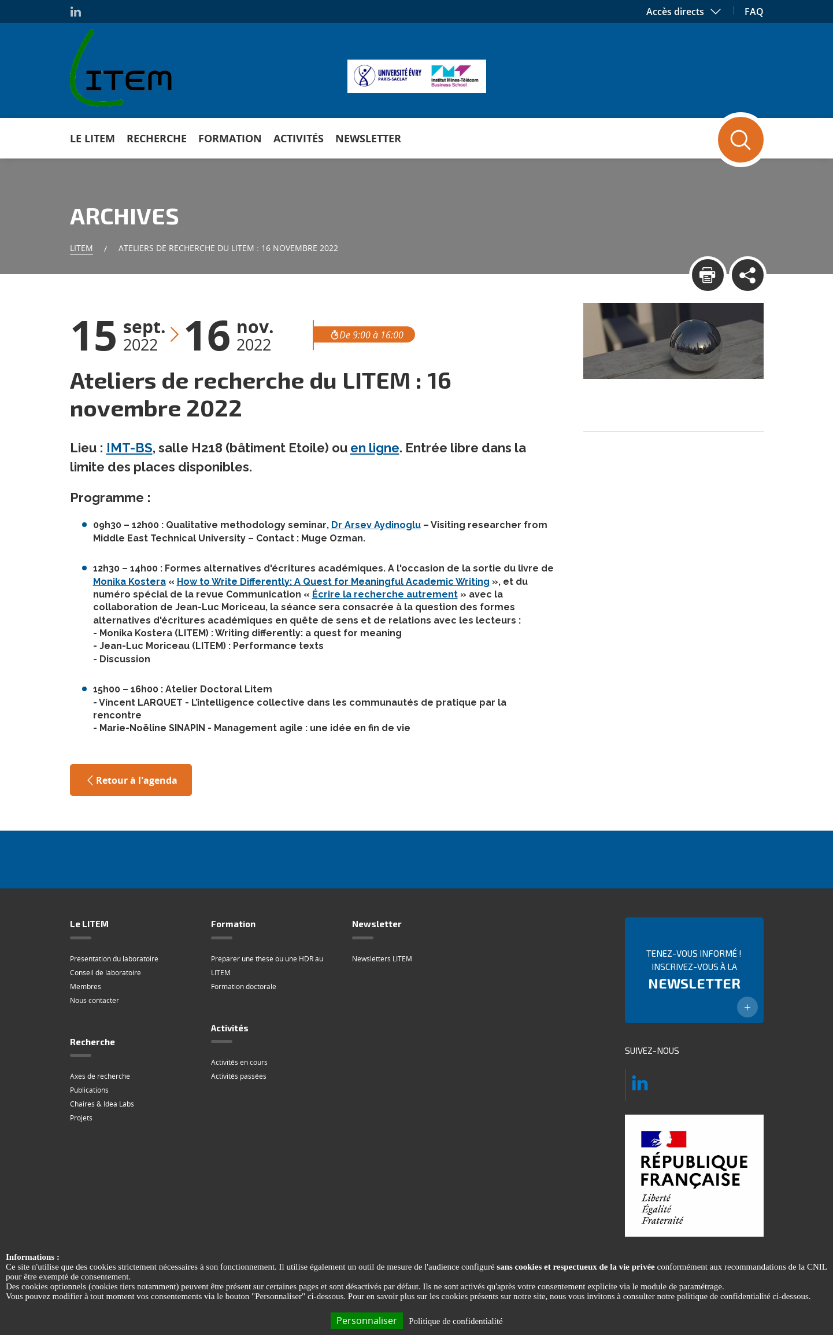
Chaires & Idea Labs (102, 1104)
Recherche (157, 138)
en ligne (374, 447)
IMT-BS (129, 447)
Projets (81, 1118)
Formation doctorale (243, 986)
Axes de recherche (100, 1076)
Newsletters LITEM (382, 959)
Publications (89, 1090)
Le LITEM (92, 138)
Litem (81, 247)
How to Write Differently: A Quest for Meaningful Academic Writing (333, 581)
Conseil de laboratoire (105, 973)
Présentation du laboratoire (114, 959)
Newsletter (368, 138)
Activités (298, 138)
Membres (85, 986)
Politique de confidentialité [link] (455, 1321)
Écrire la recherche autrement (385, 594)
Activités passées (238, 1076)
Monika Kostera (129, 581)
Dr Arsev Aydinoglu (376, 524)
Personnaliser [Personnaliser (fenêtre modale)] (366, 1320)
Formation (230, 138)
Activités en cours (239, 1062)
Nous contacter (94, 1000)
